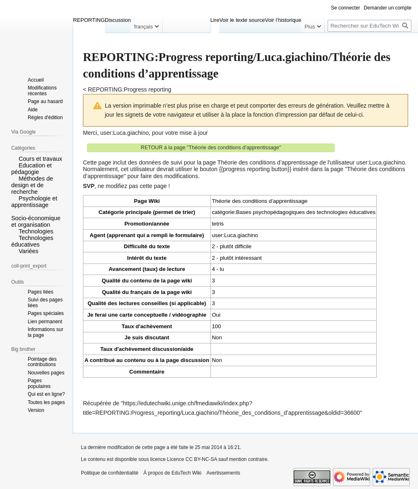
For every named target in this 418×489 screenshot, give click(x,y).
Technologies (36, 231)
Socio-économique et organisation (35, 221)
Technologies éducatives (32, 241)
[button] (14, 158)
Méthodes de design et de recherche (32, 185)
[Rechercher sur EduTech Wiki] (369, 26)
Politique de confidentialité (109, 473)
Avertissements (223, 473)
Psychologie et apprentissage (34, 201)
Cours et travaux (40, 158)
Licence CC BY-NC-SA (192, 459)
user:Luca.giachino (124, 132)
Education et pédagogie (31, 168)
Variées (28, 251)
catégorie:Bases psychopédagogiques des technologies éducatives (293, 212)
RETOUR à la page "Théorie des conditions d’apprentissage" (211, 147)
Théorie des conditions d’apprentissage (259, 201)
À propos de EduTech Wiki (172, 473)
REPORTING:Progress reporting (129, 89)
